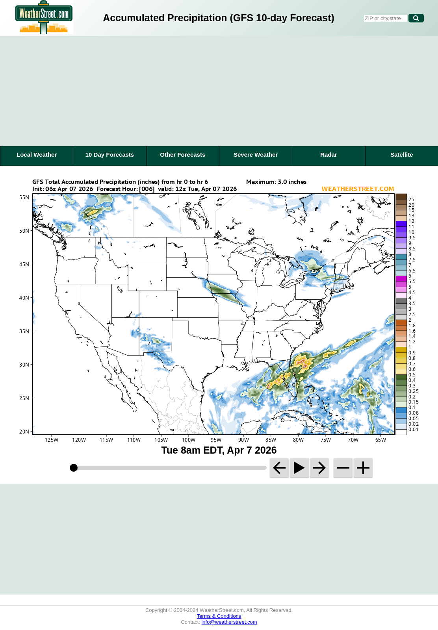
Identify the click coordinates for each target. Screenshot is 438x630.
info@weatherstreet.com (229, 622)
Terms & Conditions (219, 616)
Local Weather (37, 155)
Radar (328, 155)
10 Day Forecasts (109, 155)
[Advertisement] (219, 91)
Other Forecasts (182, 155)
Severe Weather (256, 155)
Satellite (401, 155)
